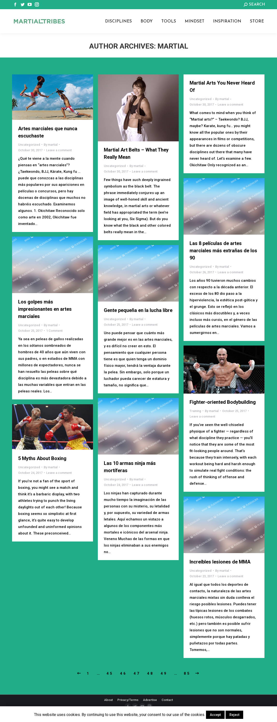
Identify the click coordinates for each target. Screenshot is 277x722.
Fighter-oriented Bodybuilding (223, 402)
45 (110, 673)
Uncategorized (29, 144)
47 (137, 673)
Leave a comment (59, 150)
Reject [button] (234, 715)
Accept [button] (215, 715)
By (50, 144)
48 (150, 673)
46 (123, 673)
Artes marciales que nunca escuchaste (47, 132)
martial (172, 46)
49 (164, 673)
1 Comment (54, 330)
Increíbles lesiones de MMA (220, 562)
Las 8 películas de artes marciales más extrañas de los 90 (223, 250)
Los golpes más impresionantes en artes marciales (45, 309)
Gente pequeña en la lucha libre (138, 310)
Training (195, 411)
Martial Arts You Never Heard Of (222, 86)
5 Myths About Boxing (42, 458)
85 (187, 673)
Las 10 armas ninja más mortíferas (130, 466)
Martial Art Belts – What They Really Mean (136, 153)
